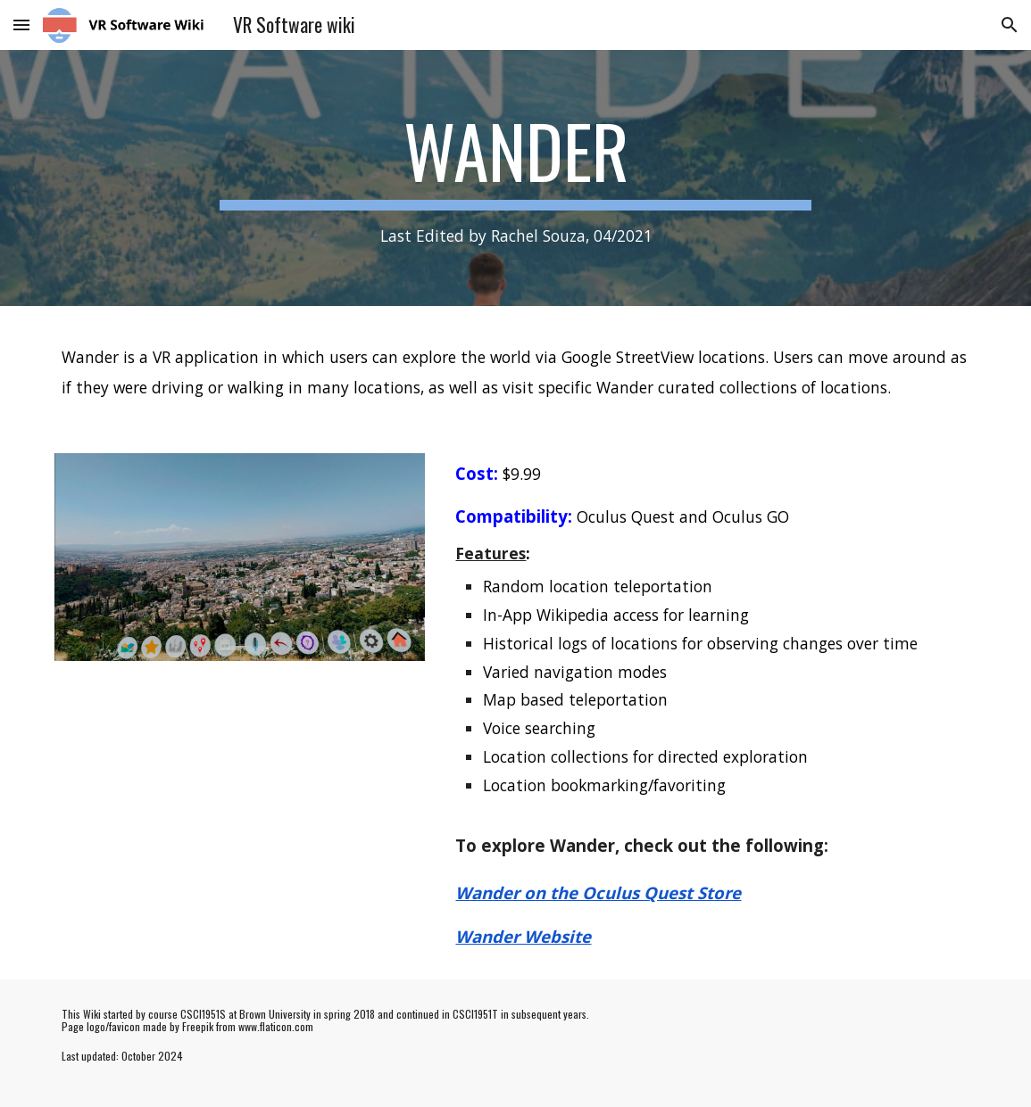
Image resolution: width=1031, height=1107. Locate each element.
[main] (515, 178)
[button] (21, 24)
